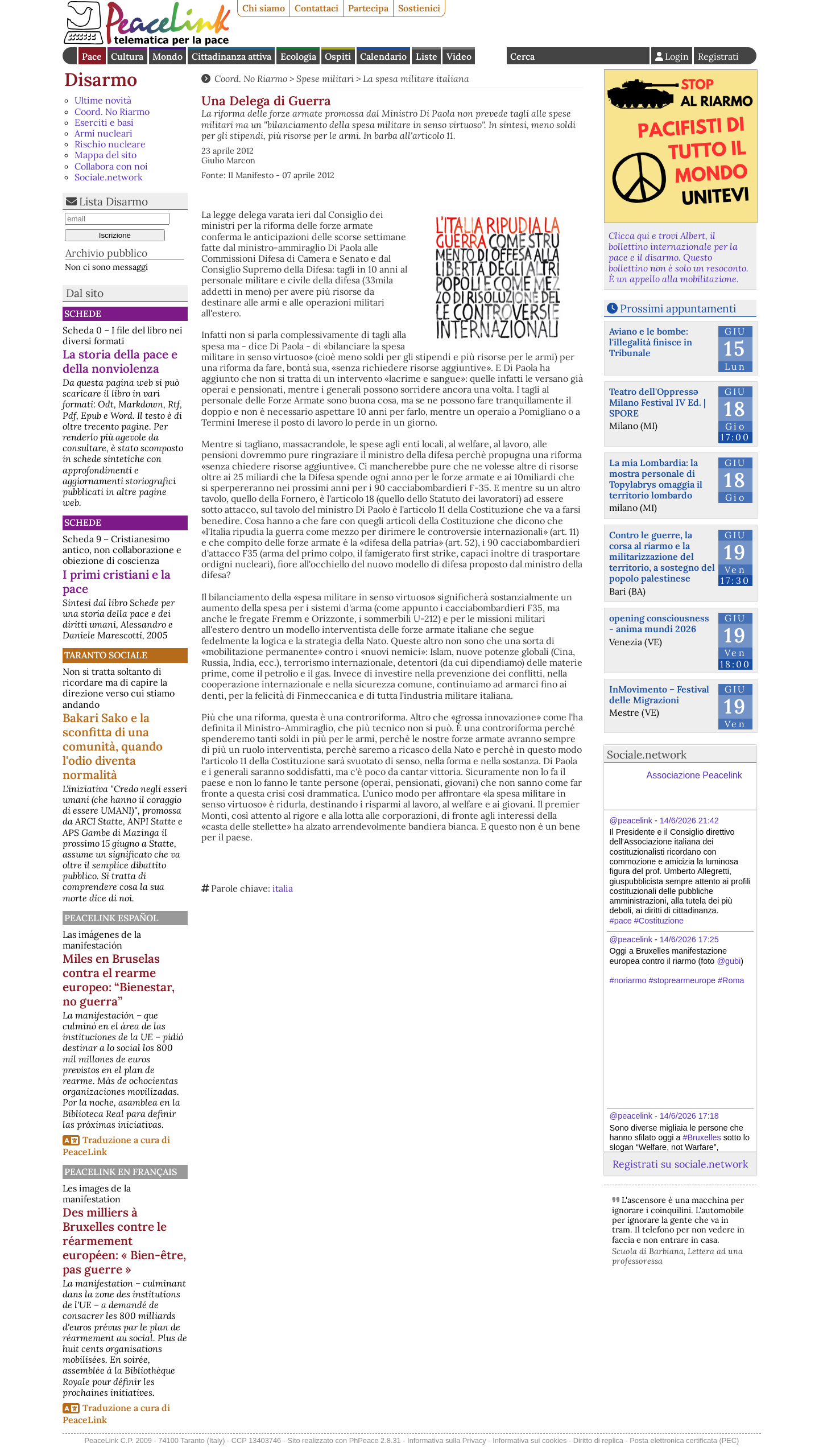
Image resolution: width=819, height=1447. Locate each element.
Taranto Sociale (105, 655)
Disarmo (100, 79)
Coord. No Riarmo (112, 111)
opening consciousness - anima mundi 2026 (659, 623)
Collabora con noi (111, 166)
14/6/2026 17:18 (689, 1115)
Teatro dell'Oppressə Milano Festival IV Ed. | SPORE (657, 402)
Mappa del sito (105, 154)
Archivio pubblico (106, 252)
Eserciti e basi (104, 122)
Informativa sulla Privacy (446, 1440)
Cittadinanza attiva (231, 56)
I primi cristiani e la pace (117, 581)
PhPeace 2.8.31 (375, 1440)
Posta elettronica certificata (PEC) (684, 1440)
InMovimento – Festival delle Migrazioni (659, 694)
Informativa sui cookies (529, 1440)
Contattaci (316, 8)
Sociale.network (109, 177)
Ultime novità (103, 100)
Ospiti (338, 56)
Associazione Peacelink (694, 775)
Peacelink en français (120, 1171)
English (491, 55)
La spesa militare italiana (416, 78)
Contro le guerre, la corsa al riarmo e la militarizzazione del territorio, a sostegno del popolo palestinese (662, 556)
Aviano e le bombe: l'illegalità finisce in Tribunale (650, 341)
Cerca (522, 56)
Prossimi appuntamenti (678, 308)
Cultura (127, 56)
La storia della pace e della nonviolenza (120, 361)
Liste (426, 56)
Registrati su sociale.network (680, 1163)
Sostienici (419, 8)
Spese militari (325, 78)
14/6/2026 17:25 (689, 939)
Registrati (718, 56)
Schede (82, 313)
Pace (92, 56)
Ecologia (298, 56)
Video (458, 56)
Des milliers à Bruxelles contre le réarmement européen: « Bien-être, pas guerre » (124, 1241)
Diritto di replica (598, 1440)
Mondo (167, 56)
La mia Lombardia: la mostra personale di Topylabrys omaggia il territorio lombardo (655, 479)
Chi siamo (263, 8)
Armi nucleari (104, 133)
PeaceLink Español (111, 918)
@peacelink (631, 820)
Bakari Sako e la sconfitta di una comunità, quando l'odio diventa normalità (113, 746)
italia (282, 888)
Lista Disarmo (113, 201)
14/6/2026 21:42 (689, 820)
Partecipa (368, 8)
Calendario (383, 56)
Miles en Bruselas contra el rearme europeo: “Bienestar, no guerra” (119, 980)
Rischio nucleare (110, 144)
